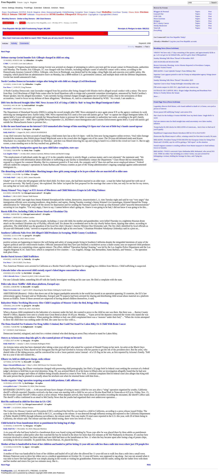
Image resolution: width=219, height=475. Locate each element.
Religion (157, 21)
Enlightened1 (28, 327)
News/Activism (159, 19)
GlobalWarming (68, 12)
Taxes (86, 12)
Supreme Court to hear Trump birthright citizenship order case (176, 84)
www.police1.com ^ (10, 386)
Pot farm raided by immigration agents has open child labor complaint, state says (39, 147)
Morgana (27, 129)
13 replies (39, 60)
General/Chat (158, 14)
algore (27, 447)
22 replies (34, 174)
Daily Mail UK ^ (9, 132)
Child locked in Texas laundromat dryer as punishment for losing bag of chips (38, 423)
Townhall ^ (7, 109)
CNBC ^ (6, 63)
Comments (24, 43)
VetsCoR (157, 28)
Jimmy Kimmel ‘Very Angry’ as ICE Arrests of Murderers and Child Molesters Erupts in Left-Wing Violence (53, 190)
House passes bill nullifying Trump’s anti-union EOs (173, 112)
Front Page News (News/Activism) (167, 102)
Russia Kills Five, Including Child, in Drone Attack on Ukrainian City (34, 211)
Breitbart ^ (7, 196)
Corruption (79, 12)
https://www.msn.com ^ (12, 290)
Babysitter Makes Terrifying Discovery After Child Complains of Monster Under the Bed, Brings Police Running (54, 303)
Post (209, 11)
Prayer (4, 12)
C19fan (26, 174)
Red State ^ (7, 239)
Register (33, 2)
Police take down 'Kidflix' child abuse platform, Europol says (30, 284)
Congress (92, 12)
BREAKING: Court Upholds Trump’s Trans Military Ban (175, 71)
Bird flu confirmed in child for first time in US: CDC (26, 401)
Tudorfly (27, 259)
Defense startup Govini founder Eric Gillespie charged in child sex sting (35, 57)
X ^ (4, 330)
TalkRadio (31, 14)
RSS (149, 465)
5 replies (37, 84)
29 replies (46, 214)
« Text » (147, 47)
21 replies (48, 404)
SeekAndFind (29, 105)
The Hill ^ (7, 408)
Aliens (43, 12)
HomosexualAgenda (54, 12)
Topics (197, 11)
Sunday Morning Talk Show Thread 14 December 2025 (174, 58)
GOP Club (157, 16)
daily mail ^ (8, 450)
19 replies (37, 236)
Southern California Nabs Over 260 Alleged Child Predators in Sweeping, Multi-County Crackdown (49, 233)
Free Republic (8, 2)
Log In (26, 2)
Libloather (30, 60)
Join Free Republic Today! (176, 37)
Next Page (5, 51)
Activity (14, 43)
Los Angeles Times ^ (11, 154)
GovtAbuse (116, 12)
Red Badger (29, 383)
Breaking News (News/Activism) (166, 48)
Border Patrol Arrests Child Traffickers (20, 256)
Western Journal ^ (10, 309)
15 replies (35, 287)
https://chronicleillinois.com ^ (14, 365)
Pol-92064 (28, 273)
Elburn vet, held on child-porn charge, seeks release (25, 359)
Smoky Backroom (160, 26)
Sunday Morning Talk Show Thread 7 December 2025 (173, 80)
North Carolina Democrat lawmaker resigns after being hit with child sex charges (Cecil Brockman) (48, 81)
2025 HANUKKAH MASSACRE (166, 62)
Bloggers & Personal (161, 11)
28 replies (36, 129)
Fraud (99, 12)
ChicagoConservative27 (33, 193)
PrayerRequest (13, 12)
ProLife (30, 12)
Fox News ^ (7, 87)
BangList (37, 12)
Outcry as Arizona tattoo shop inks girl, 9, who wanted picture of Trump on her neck (41, 338)
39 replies (47, 193)
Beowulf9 (26, 287)
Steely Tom (28, 150)
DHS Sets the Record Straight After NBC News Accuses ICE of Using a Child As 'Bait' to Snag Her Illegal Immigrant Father (60, 102)
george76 (28, 236)
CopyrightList (93, 14)
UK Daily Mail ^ (9, 177)
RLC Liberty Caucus (161, 23)
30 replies (36, 306)
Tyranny (125, 12)
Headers (138, 47)
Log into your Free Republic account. (183, 41)
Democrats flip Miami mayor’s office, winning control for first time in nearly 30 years (185, 136)
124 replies (35, 447)
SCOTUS (22, 12)
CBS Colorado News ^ (12, 276)
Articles (5, 43)
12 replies (36, 362)
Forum (20, 2)
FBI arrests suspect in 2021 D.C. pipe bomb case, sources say (176, 87)
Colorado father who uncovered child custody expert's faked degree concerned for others (43, 270)
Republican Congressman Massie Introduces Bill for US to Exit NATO (179, 133)
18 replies (39, 383)
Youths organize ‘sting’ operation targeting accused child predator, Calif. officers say (41, 380)
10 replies (36, 273)
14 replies (39, 105)
